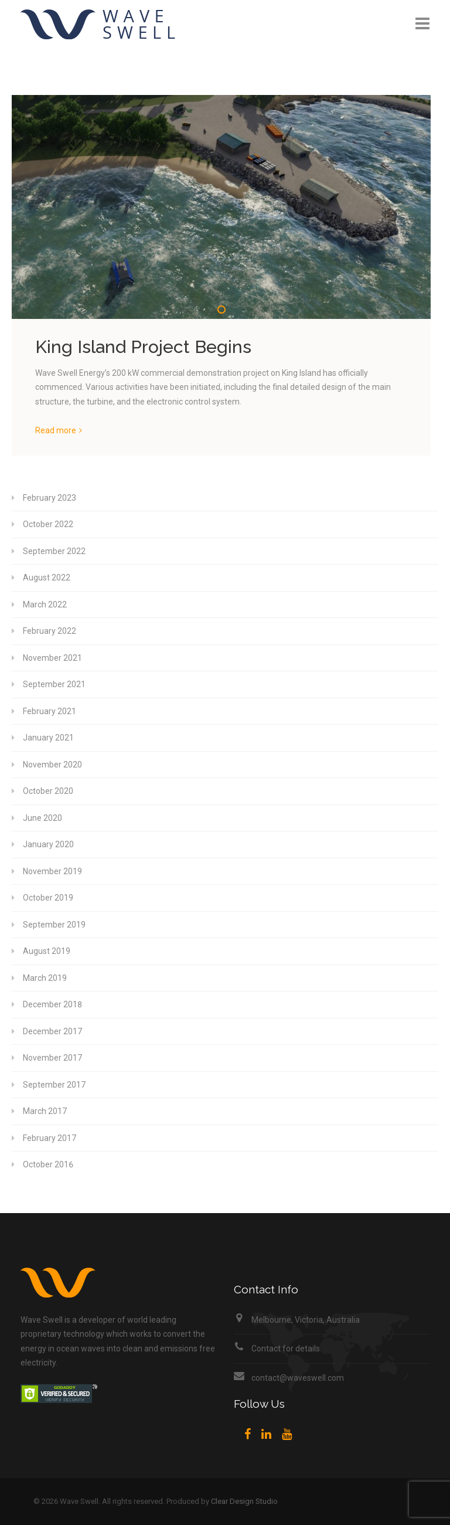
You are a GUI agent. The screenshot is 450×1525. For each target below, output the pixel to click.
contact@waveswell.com (297, 1378)
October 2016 (48, 1164)
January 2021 (48, 737)
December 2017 (52, 1031)
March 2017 (45, 1111)
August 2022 (46, 577)
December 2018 (52, 1004)
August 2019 (46, 951)
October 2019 (48, 897)
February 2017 (49, 1138)
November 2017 (52, 1057)
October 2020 (48, 791)
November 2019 (52, 871)
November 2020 (52, 764)
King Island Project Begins (143, 347)
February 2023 (49, 497)
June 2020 (42, 818)
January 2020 (48, 844)
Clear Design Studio (244, 1501)
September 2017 (54, 1084)
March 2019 (45, 978)
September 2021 (54, 684)
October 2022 (48, 524)
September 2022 (54, 551)
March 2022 (45, 604)
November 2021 (52, 658)
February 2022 (49, 631)
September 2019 (54, 924)
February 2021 (49, 711)
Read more (55, 430)
